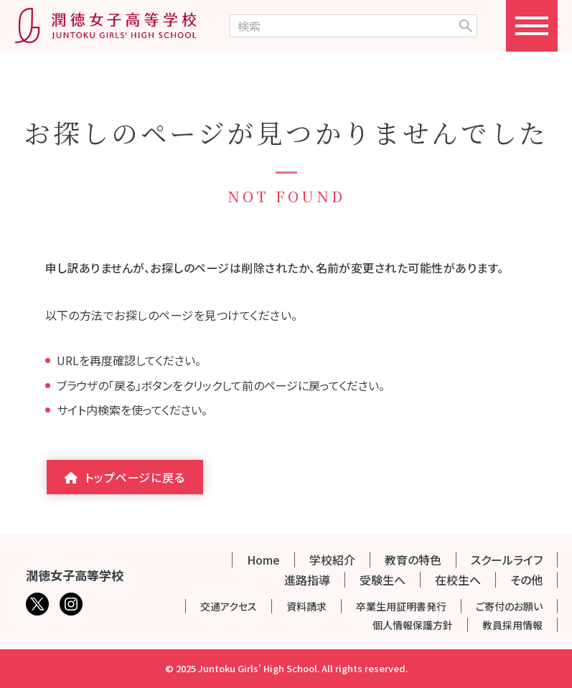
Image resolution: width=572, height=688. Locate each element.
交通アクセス (228, 606)
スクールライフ (507, 559)
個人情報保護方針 (412, 625)
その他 (526, 580)
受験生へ (382, 580)
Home (263, 559)
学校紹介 (332, 559)
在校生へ (458, 580)
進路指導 (307, 580)
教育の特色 (413, 559)
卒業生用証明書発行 (401, 606)
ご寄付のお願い (509, 606)
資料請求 (306, 606)
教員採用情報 (512, 625)
